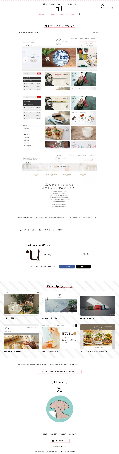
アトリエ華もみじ (11, 318)
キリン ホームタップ (51, 351)
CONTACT (72, 434)
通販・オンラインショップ (46, 230)
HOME (45, 434)
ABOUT (63, 434)
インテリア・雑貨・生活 (26, 230)
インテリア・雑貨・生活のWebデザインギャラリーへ (59, 371)
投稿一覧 (86, 254)
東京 (60, 230)
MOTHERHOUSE (87, 318)
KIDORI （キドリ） (50, 318)
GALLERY (53, 434)
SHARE (67, 266)
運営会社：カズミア (60, 446)
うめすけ (98, 32)
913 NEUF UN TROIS (12, 351)
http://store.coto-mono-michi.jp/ (28, 32)
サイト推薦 (59, 440)
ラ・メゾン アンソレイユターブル (93, 351)
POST (83, 266)
